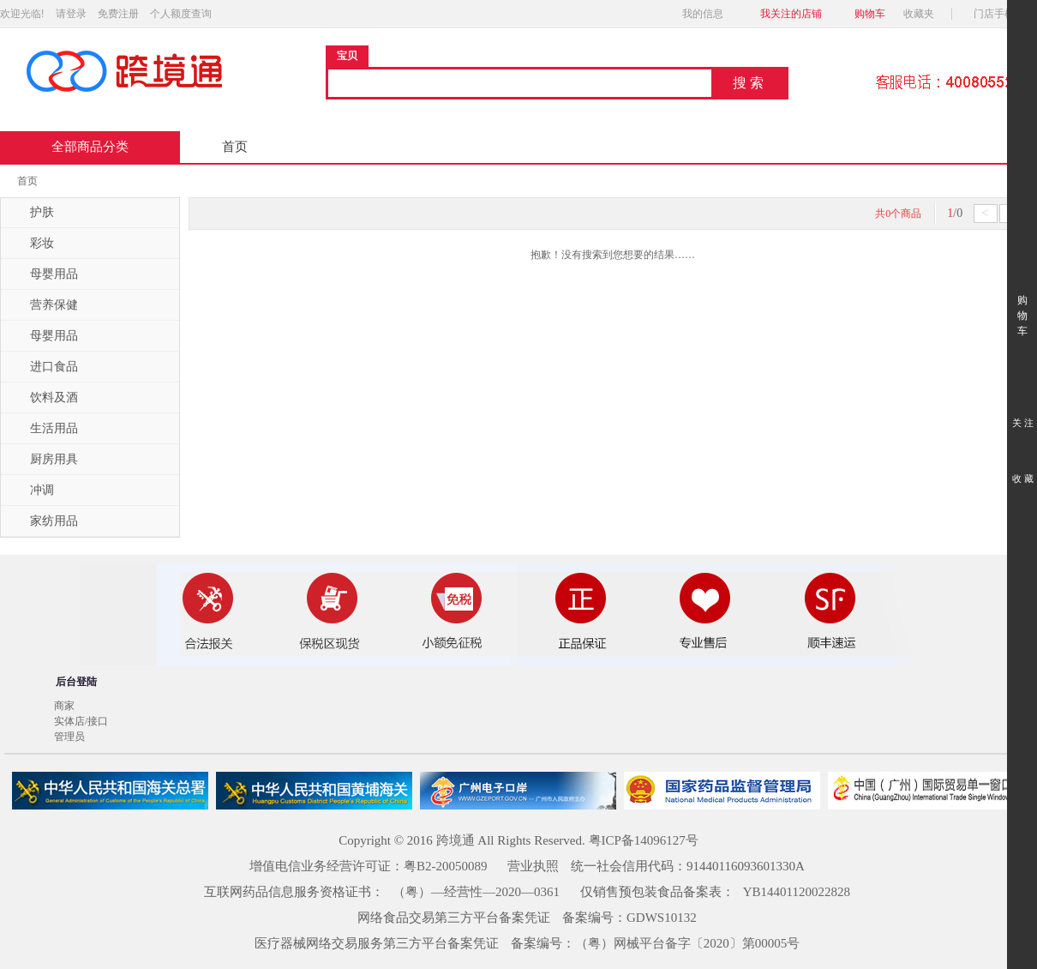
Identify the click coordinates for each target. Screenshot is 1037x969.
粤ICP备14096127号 (643, 840)
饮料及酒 (43, 398)
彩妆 (31, 243)
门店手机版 (1004, 14)
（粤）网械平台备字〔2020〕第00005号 (687, 943)
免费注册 (118, 14)
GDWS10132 (661, 917)
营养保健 (43, 305)
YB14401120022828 (796, 892)
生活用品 (43, 429)
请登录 (71, 14)
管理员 (69, 737)
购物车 (869, 14)
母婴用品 (43, 274)
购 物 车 (1022, 299)
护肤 (31, 213)
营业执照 (533, 866)
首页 (235, 146)
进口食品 (43, 367)
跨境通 (455, 840)
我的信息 (708, 14)
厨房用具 (43, 459)
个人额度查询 (181, 14)
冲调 (31, 490)
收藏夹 (923, 14)
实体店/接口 (81, 721)
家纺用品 (43, 521)
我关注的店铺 (791, 14)
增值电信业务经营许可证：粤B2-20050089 (368, 866)
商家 (64, 706)
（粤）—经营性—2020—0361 (476, 892)
